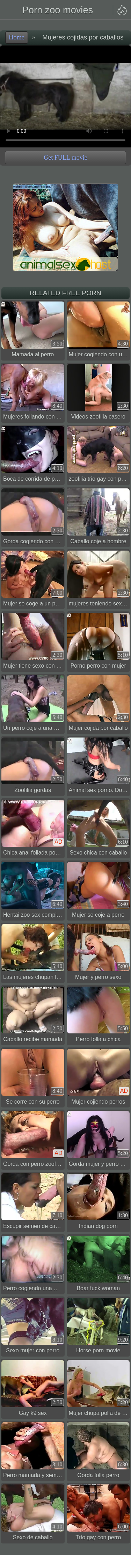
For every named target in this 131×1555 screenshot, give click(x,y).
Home (16, 37)
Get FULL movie (65, 157)
